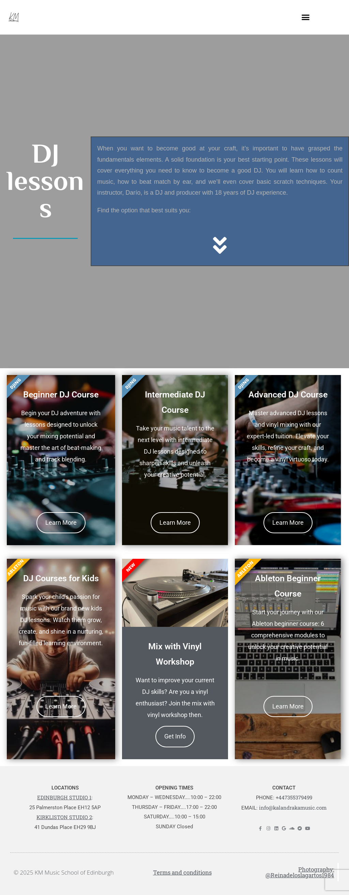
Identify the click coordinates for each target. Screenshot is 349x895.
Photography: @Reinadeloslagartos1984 (299, 872)
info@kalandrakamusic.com (293, 807)
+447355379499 (294, 797)
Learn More (61, 522)
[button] (305, 17)
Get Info (175, 736)
